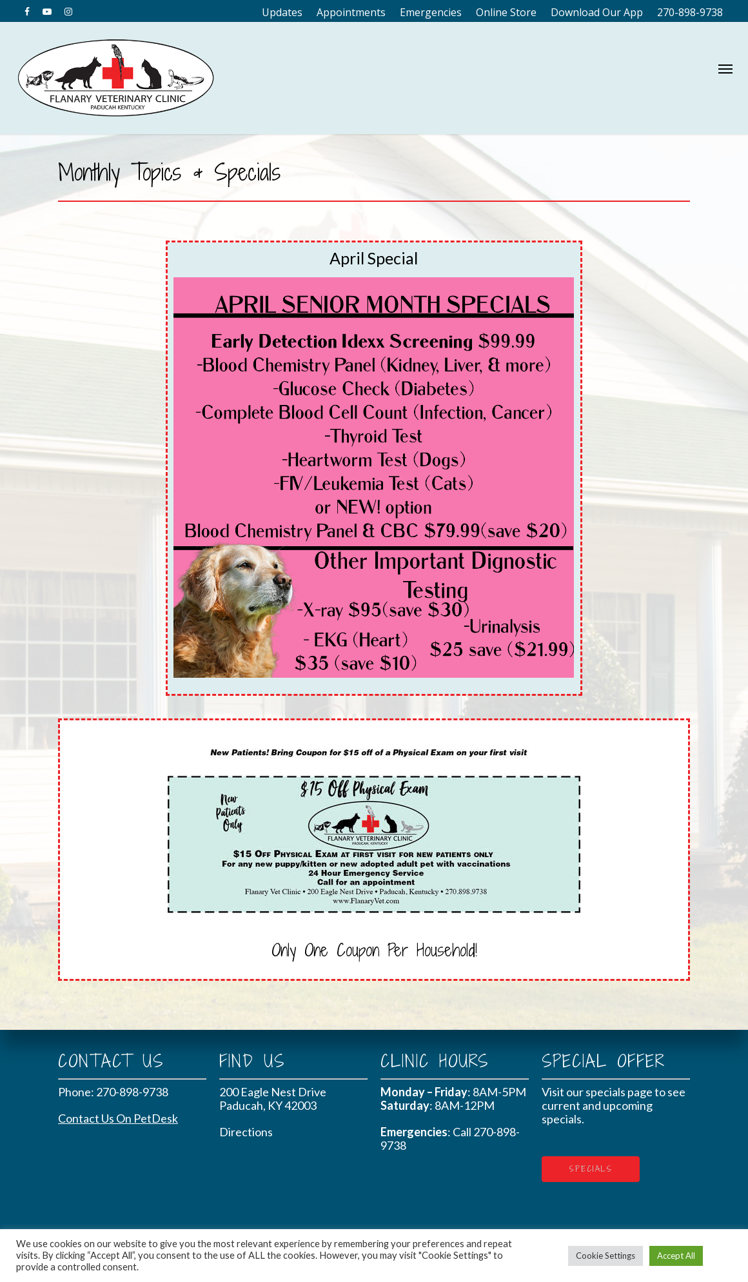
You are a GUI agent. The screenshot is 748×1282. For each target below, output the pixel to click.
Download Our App (597, 12)
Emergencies (431, 12)
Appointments (351, 12)
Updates (282, 12)
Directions (246, 1132)
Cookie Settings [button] (605, 1255)
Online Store (506, 12)
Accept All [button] (676, 1255)
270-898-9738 (690, 12)
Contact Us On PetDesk (118, 1118)
